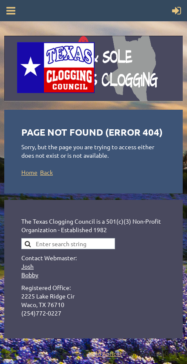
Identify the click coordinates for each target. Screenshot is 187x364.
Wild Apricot (105, 353)
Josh (27, 266)
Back (46, 172)
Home (29, 172)
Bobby (29, 275)
